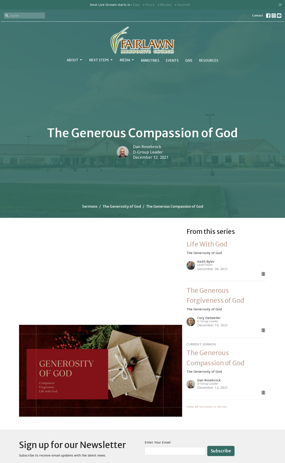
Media (127, 60)
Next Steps (101, 60)
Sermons (89, 206)
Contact (257, 15)
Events (172, 60)
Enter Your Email (157, 442)
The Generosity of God (121, 206)
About (75, 60)
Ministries (150, 60)
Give (189, 60)
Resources (208, 60)
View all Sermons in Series (206, 406)
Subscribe (221, 450)
